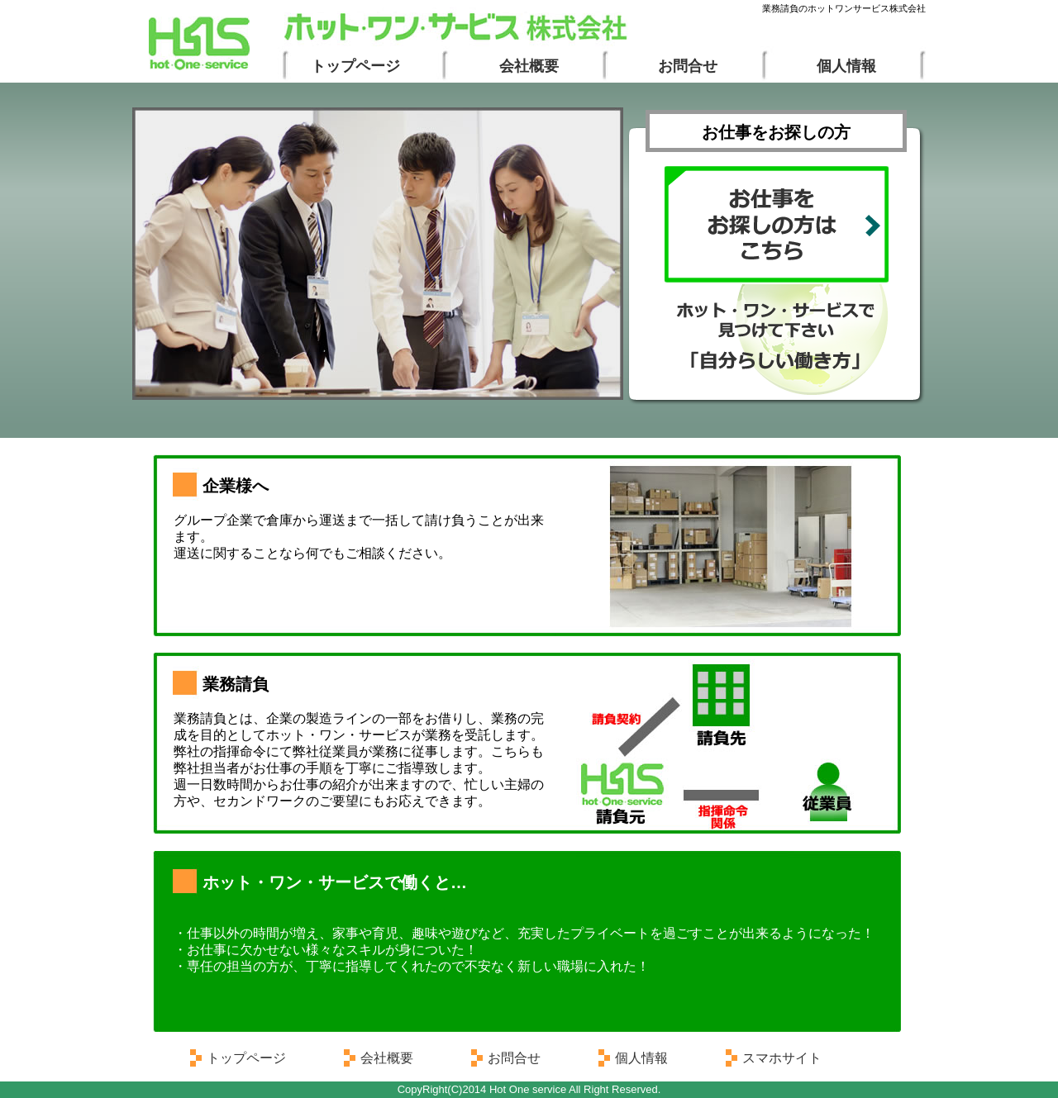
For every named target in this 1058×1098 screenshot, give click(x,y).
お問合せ (687, 66)
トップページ (355, 66)
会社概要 (529, 66)
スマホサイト (782, 1058)
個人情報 (846, 66)
